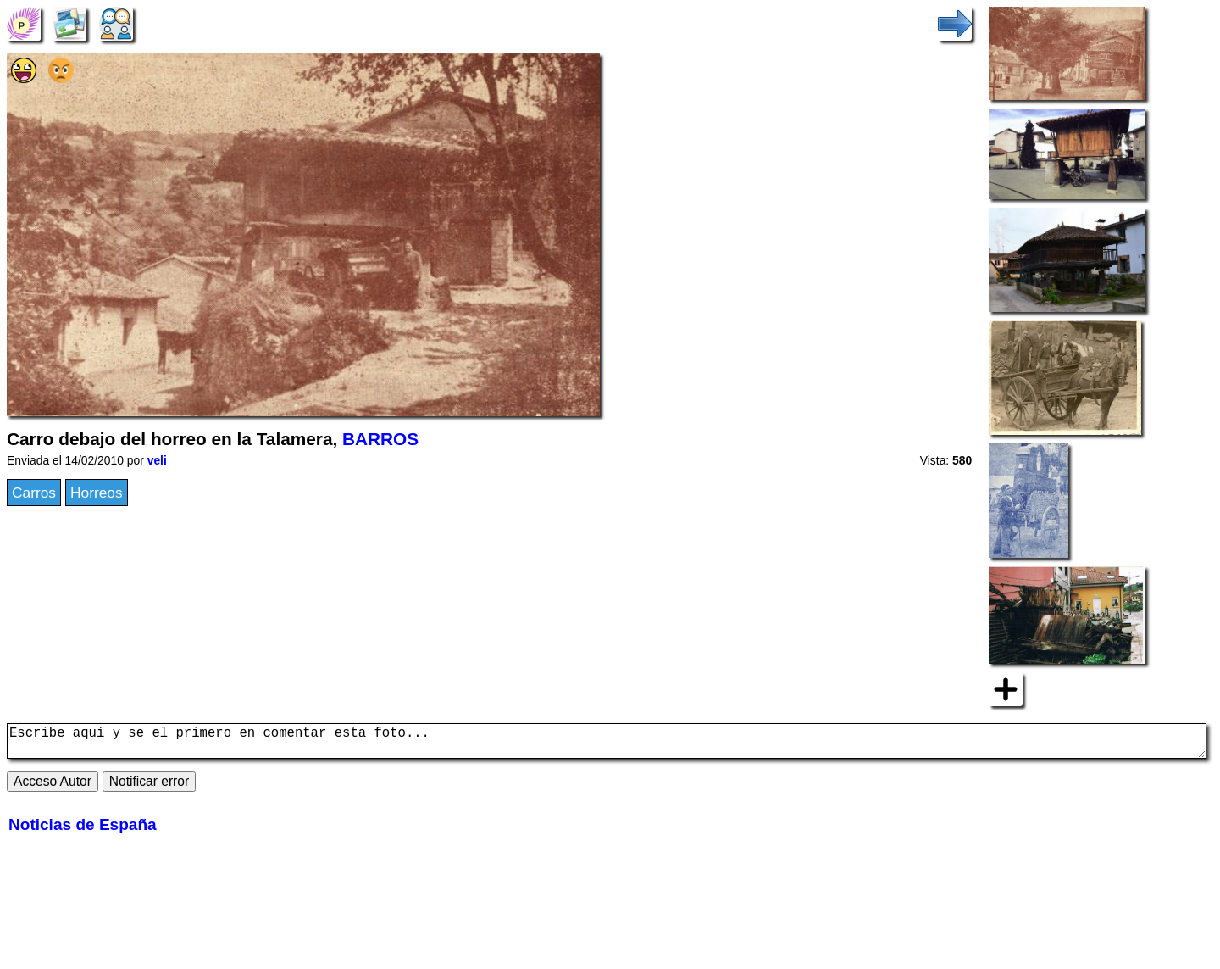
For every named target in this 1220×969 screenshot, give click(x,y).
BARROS (380, 438)
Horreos (96, 492)
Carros (34, 492)
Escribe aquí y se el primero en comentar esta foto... (606, 744)
